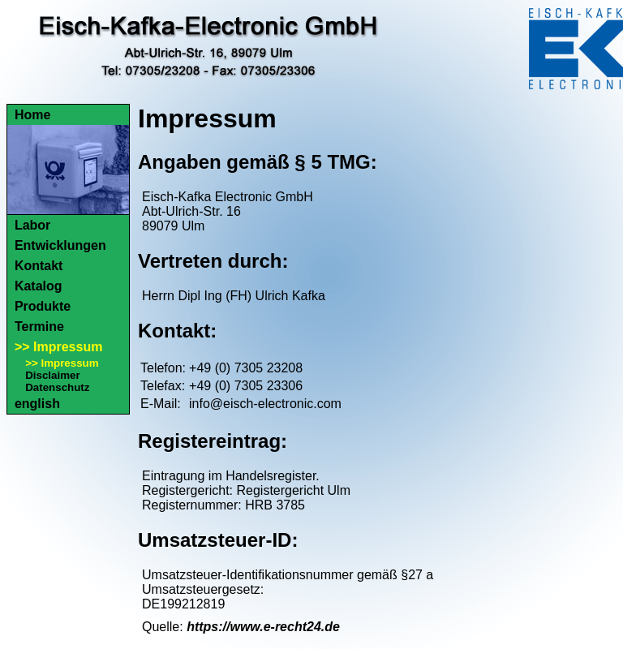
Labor (32, 225)
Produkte (43, 306)
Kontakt (39, 266)
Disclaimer (52, 375)
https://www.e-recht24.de (263, 627)
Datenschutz (57, 387)
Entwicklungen (60, 245)
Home (32, 115)
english (37, 403)
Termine (39, 326)
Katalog (38, 286)
